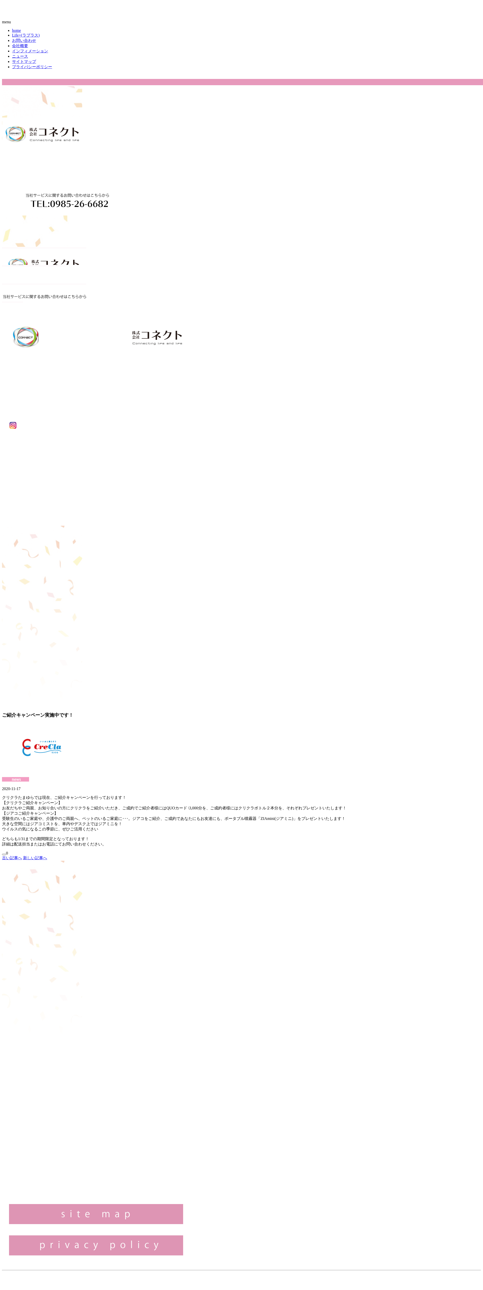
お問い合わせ (24, 40)
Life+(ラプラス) (26, 35)
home (16, 30)
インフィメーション (30, 51)
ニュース (20, 56)
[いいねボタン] (4, 854)
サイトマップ (24, 61)
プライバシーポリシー (32, 67)
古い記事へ (12, 858)
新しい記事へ (35, 858)
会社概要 (20, 46)
